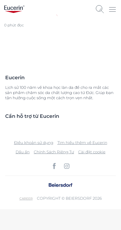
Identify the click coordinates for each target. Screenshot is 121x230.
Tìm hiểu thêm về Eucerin (82, 142)
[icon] (54, 166)
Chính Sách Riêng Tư (54, 151)
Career (26, 198)
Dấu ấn (23, 151)
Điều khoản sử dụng (33, 142)
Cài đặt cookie (91, 151)
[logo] (14, 9)
